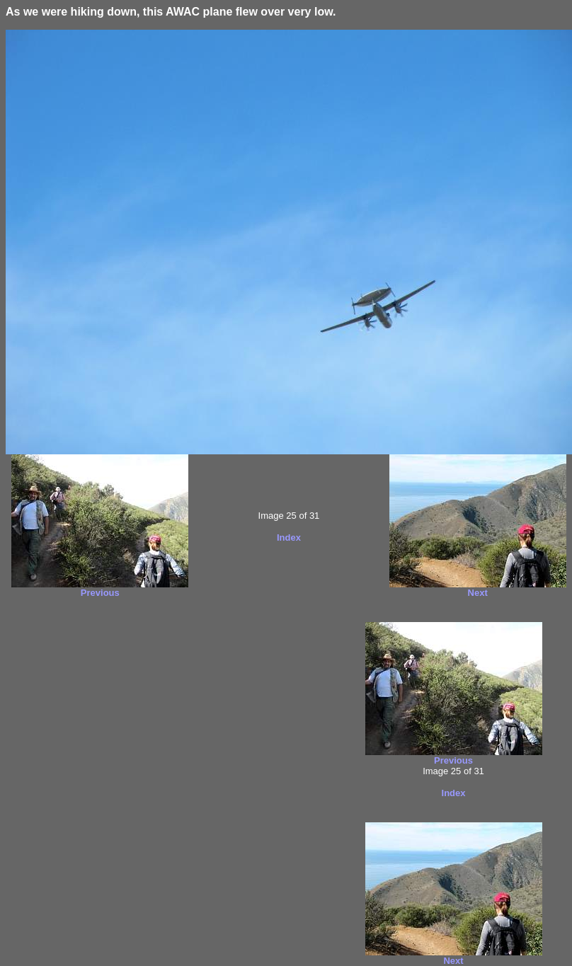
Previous (100, 592)
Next (478, 592)
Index (289, 537)
